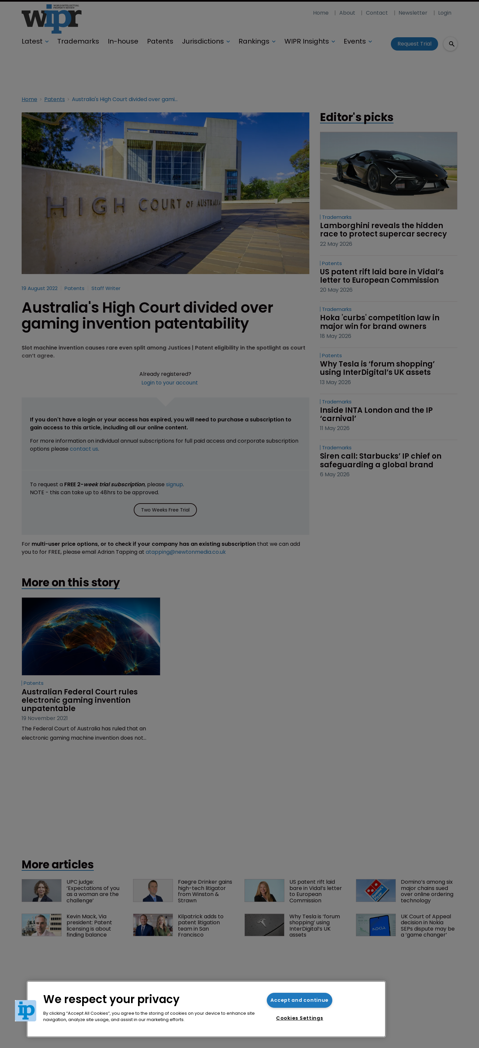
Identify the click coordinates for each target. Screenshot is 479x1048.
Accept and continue (299, 1000)
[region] (206, 1009)
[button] (25, 1010)
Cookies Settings (299, 1018)
